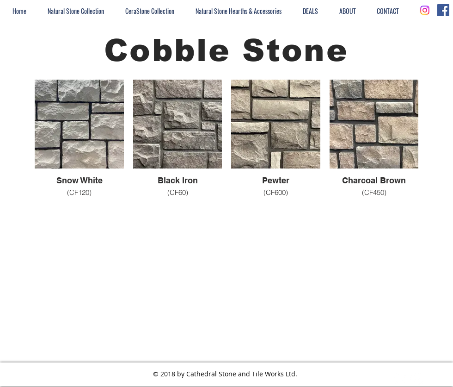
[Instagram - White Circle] (400, 379)
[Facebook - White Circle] (416, 379)
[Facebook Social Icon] (443, 10)
